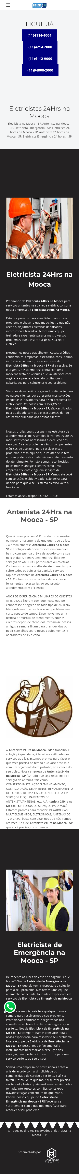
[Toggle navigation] (8, 5)
